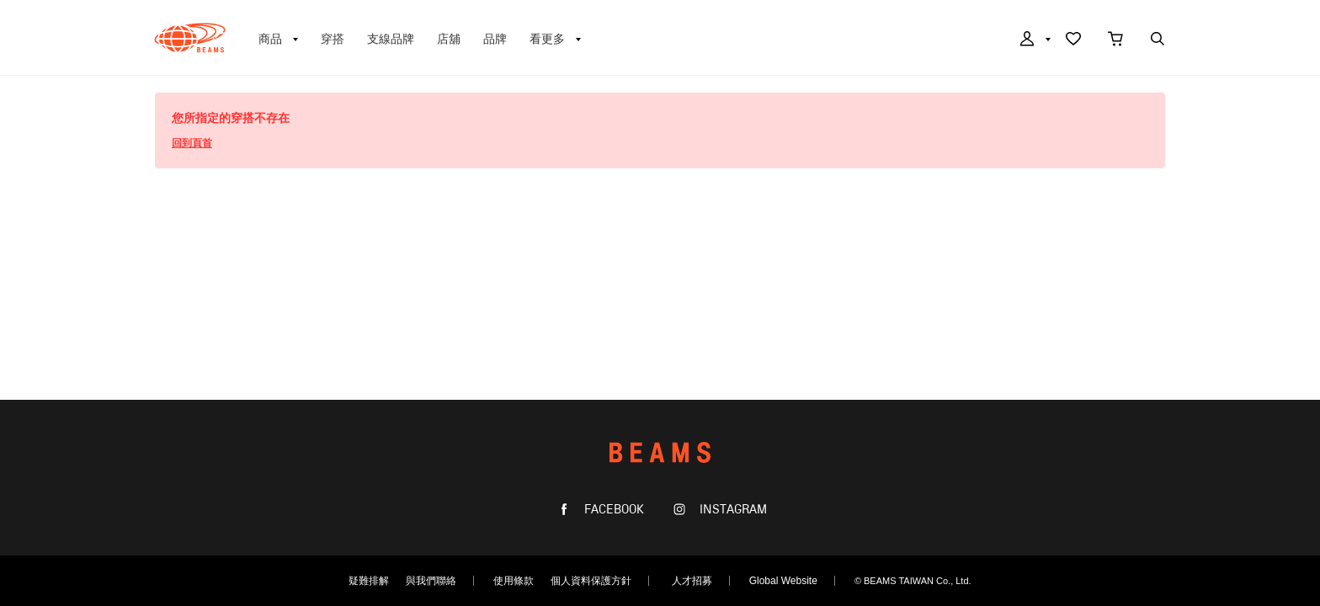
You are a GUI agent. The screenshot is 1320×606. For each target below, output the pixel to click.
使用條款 (513, 581)
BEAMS (190, 38)
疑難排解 (369, 581)
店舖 (448, 38)
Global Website (783, 581)
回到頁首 (192, 143)
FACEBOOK (612, 509)
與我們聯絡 (431, 581)
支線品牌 (390, 38)
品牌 (495, 38)
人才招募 (692, 581)
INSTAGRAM (731, 509)
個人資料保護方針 (591, 581)
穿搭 (332, 38)
